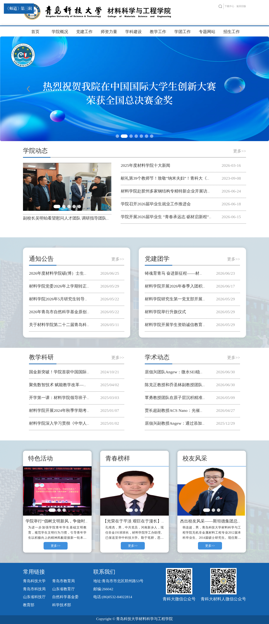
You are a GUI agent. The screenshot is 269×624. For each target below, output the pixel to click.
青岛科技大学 (34, 581)
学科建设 (133, 31)
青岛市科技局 (34, 589)
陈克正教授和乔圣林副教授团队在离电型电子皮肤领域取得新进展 (204, 385)
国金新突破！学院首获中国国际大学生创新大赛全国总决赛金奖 (86, 372)
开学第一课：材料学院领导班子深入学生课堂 (70, 397)
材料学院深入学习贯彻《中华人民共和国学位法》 (74, 423)
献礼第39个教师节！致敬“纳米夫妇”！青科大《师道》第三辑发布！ (182, 178)
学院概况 (60, 31)
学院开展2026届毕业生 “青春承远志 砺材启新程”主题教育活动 (177, 217)
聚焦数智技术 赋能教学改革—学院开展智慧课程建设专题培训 (85, 385)
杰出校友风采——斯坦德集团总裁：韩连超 (219, 521)
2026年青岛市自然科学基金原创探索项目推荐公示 (74, 312)
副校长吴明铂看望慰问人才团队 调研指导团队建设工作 (73, 218)
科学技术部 (61, 605)
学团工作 (182, 31)
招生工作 (231, 31)
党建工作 (84, 31)
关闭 (31, 14)
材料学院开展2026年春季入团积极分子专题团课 (188, 286)
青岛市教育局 (63, 581)
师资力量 (109, 31)
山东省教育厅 (63, 589)
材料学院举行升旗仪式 (165, 312)
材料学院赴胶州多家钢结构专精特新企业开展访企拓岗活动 (174, 191)
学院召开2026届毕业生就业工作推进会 (156, 204)
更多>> (239, 151)
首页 (35, 31)
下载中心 (229, 6)
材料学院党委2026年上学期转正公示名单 (66, 286)
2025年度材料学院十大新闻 (145, 165)
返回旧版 (241, 6)
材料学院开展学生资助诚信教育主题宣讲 (182, 324)
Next (240, 89)
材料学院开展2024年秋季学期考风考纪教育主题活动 (76, 410)
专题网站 (207, 31)
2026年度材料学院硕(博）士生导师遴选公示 (69, 273)
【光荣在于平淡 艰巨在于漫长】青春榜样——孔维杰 (150, 521)
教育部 (28, 605)
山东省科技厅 (34, 597)
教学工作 (158, 31)
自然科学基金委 (65, 597)
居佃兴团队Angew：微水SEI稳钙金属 (178, 372)
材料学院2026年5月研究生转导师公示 (63, 299)
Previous (28, 89)
